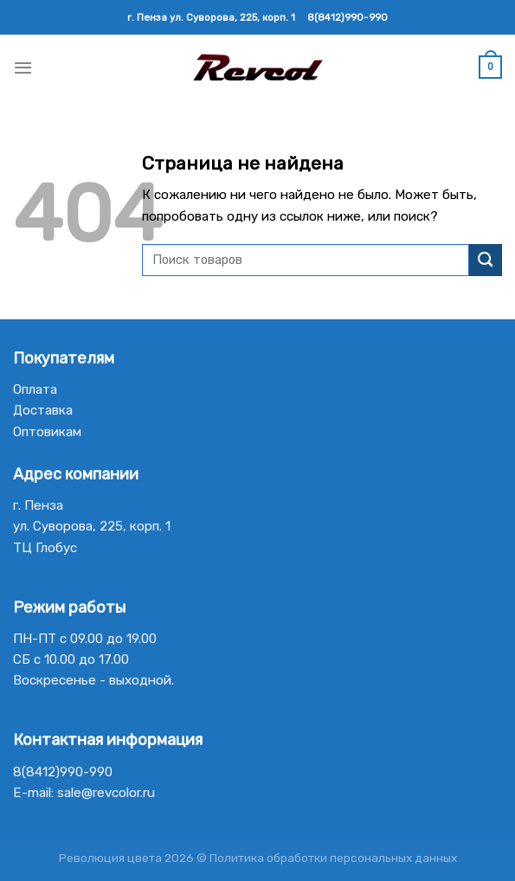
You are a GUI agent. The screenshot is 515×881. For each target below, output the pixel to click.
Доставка (43, 410)
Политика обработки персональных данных (333, 858)
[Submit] (485, 260)
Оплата (35, 389)
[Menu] (23, 67)
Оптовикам (47, 432)
